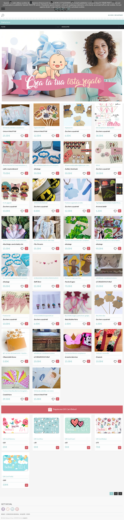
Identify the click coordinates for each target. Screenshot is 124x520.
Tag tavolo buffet (39, 128)
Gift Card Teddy (8, 476)
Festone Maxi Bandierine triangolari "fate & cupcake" (20, 391)
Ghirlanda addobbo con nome (44, 391)
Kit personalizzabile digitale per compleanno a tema (82, 165)
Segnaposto (69, 128)
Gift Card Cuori (70, 439)
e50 (66, 443)
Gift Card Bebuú (101, 439)
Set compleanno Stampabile (105, 128)
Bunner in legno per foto (73, 278)
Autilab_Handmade (71, 169)
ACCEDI (110, 15)
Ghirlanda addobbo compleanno (13, 128)
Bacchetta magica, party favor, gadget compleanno (81, 316)
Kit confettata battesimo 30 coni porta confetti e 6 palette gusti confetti (26, 278)
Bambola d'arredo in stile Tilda (44, 240)
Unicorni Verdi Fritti (9, 131)
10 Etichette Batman (40, 203)
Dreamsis (99, 357)
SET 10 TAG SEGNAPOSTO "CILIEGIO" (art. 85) (18, 353)
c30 (35, 443)
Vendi (28, 514)
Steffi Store (37, 282)
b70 (97, 443)
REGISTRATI (119, 15)
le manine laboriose (71, 357)
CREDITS (25, 518)
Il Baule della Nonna (9, 357)
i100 (4, 480)
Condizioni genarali (12, 514)
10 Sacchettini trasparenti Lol (43, 316)
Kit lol (98, 165)
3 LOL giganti (7, 203)
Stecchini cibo (100, 316)
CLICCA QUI (59, 9)
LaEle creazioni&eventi (10, 169)
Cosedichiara (7, 395)
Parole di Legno (70, 282)
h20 (4, 443)
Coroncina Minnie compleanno (75, 353)
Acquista (22, 514)
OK (68, 9)
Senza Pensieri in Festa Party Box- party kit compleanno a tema (23, 165)
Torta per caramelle (102, 353)
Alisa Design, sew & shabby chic (13, 244)
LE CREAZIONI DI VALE (41, 357)
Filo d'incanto (38, 244)
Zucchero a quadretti (10, 207)
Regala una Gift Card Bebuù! (62, 409)
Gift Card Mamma (9, 439)
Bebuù (3, 514)
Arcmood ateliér (101, 207)
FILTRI (3, 27)
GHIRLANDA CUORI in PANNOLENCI (46, 278)
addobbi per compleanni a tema (44, 353)
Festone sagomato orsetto (74, 203)
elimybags (6, 282)
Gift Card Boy (38, 439)
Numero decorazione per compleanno (78, 240)
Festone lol (6, 316)
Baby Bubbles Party (71, 319)
